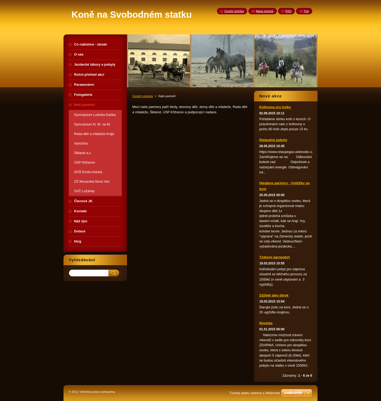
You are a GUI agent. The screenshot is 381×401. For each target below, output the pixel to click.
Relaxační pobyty (273, 140)
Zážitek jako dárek (273, 295)
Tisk (306, 11)
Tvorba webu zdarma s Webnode (254, 393)
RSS (288, 11)
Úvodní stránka (142, 96)
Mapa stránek (264, 11)
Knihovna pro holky (275, 107)
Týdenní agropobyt (274, 257)
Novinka (266, 323)
